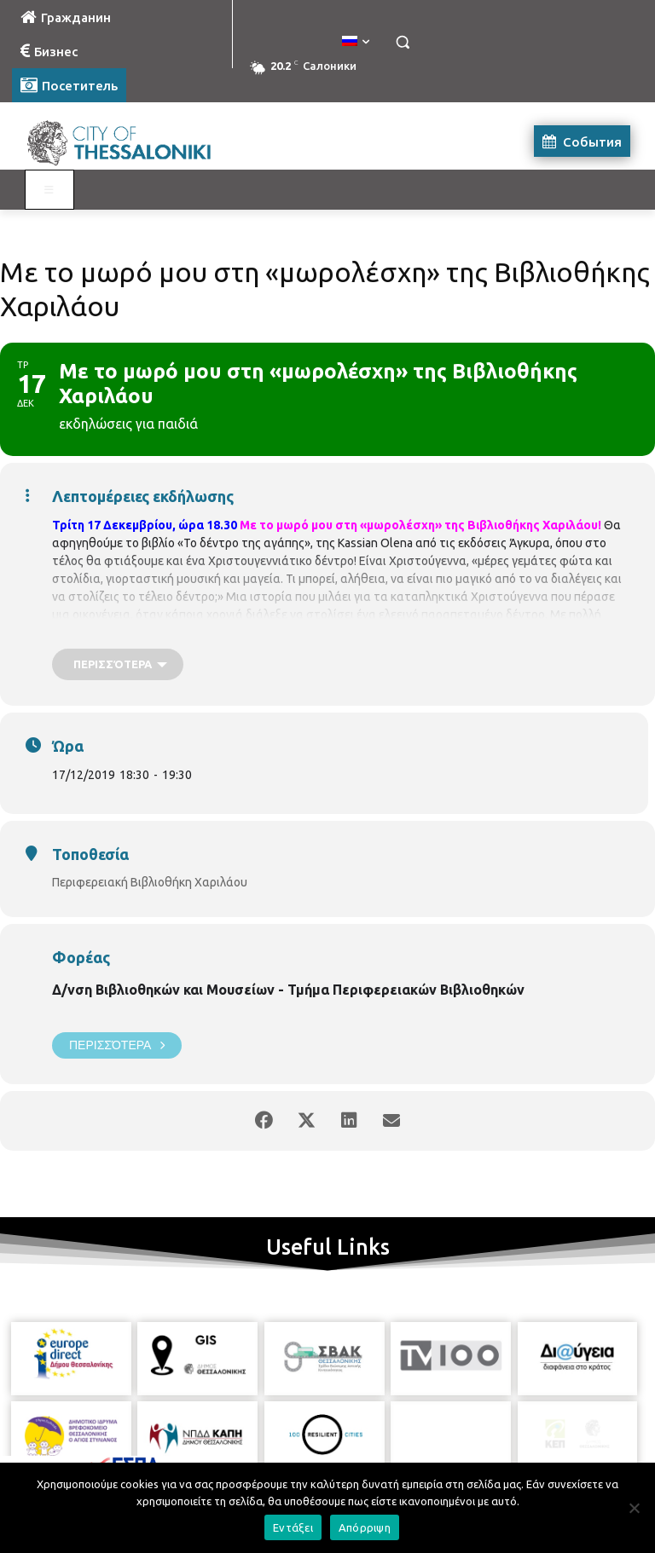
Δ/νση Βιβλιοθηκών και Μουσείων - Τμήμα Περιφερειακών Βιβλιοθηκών (288, 989)
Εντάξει (293, 1527)
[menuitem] (356, 41)
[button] (402, 42)
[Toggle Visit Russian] (49, 190)
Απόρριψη (365, 1527)
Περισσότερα (117, 1045)
